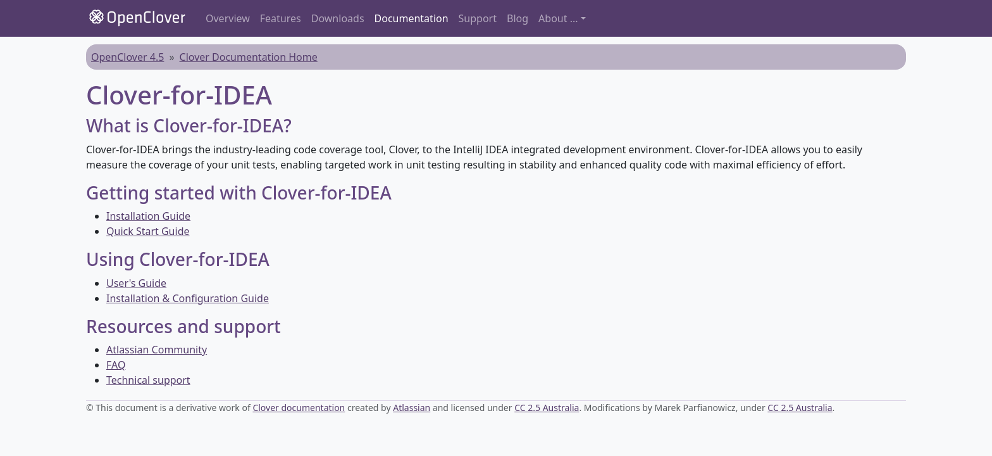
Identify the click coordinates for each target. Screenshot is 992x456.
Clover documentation (298, 408)
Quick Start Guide (148, 231)
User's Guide (136, 283)
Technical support (148, 380)
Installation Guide (148, 216)
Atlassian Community (156, 350)
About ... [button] (558, 18)
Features (280, 18)
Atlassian (411, 408)
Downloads (337, 18)
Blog (517, 18)
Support (478, 18)
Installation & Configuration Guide (187, 298)
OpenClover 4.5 (127, 57)
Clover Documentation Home (249, 57)
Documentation (412, 18)
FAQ (115, 365)
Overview (228, 18)
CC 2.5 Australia (546, 408)
